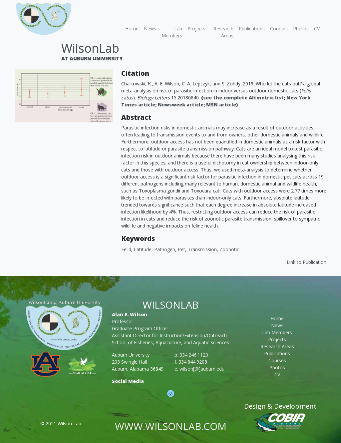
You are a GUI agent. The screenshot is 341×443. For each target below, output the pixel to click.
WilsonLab (90, 48)
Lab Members (172, 32)
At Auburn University (92, 58)
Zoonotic (229, 249)
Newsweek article (180, 104)
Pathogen (164, 249)
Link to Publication (306, 262)
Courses (279, 28)
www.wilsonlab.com (170, 426)
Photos (301, 28)
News (150, 28)
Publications (252, 28)
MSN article (221, 104)
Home (132, 28)
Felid (126, 249)
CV (317, 28)
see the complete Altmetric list (243, 97)
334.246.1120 (193, 355)
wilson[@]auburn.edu (201, 369)
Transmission (202, 249)
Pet (181, 249)
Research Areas (223, 32)
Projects (196, 28)
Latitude (143, 249)
